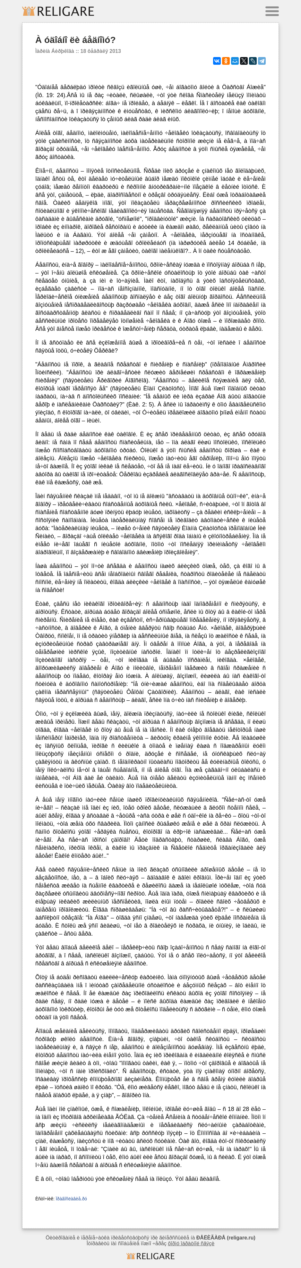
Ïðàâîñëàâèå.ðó (71, 1198)
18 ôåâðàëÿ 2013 (101, 51)
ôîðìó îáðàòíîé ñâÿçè (191, 1243)
